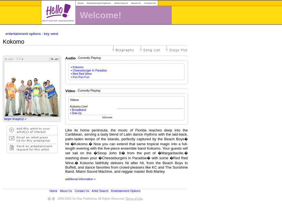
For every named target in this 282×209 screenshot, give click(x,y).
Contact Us (150, 3)
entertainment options (23, 34)
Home (81, 3)
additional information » (80, 179)
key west (51, 34)
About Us (136, 3)
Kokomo (78, 67)
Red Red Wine (82, 73)
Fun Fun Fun (81, 77)
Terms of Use (134, 198)
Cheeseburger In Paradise (90, 70)
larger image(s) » (15, 118)
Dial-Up (77, 113)
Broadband (79, 109)
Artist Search (121, 3)
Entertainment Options (99, 3)
